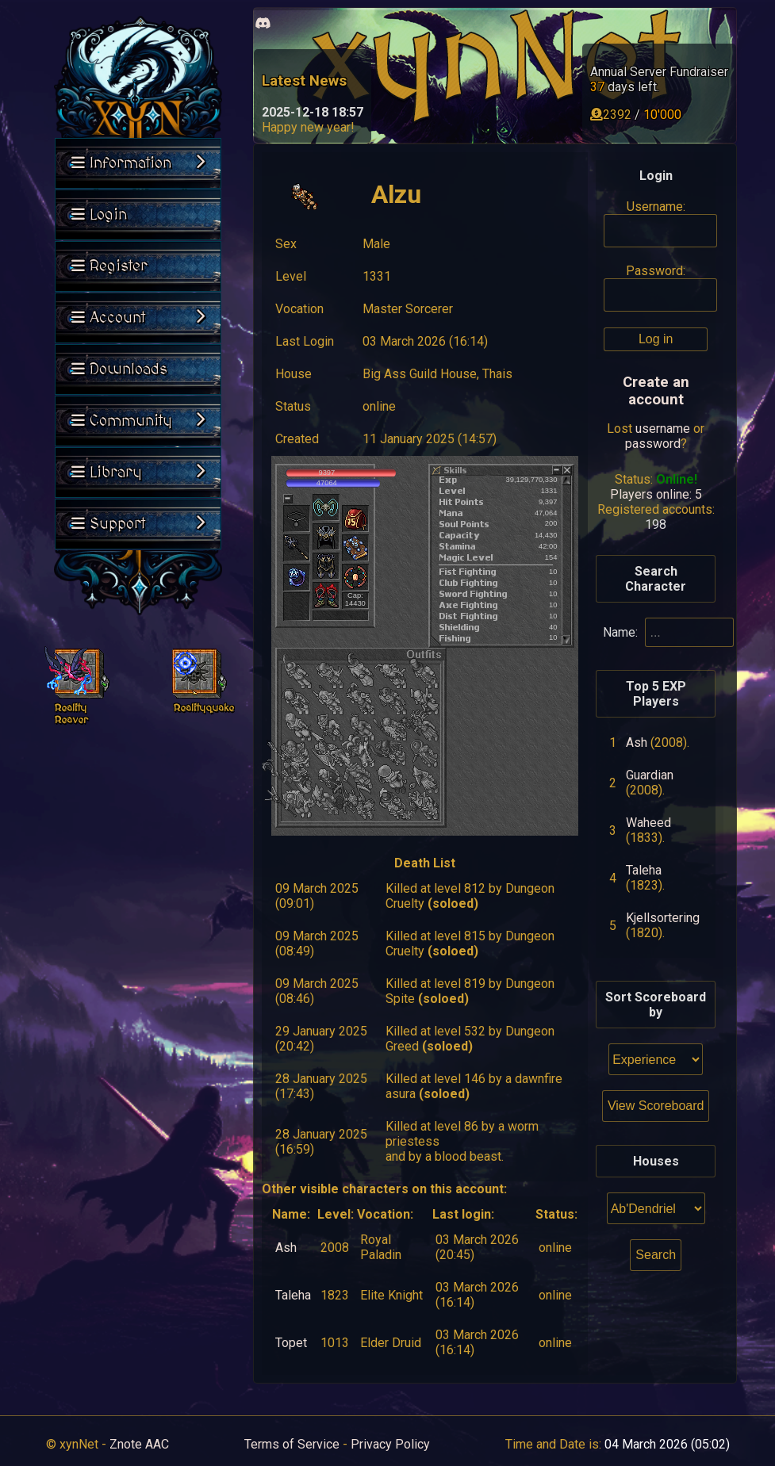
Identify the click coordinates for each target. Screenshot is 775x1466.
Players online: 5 (656, 494)
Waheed (648, 822)
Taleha (293, 1295)
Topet (291, 1342)
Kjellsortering (663, 917)
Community (138, 421)
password (653, 443)
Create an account (656, 390)
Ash (286, 1247)
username (662, 428)
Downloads (119, 369)
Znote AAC (139, 1444)
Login (99, 215)
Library (138, 472)
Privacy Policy (390, 1444)
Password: (655, 270)
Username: (656, 206)
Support (138, 524)
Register (109, 266)
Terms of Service (292, 1444)
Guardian (649, 775)
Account (138, 318)
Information (138, 163)
